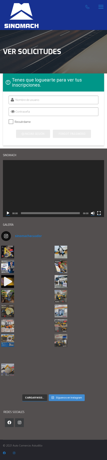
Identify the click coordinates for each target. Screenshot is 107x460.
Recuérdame (22, 121)
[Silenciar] (93, 213)
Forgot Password (71, 133)
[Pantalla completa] (99, 213)
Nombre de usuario (27, 99)
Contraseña (22, 111)
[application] (53, 188)
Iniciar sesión (32, 133)
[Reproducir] (8, 213)
